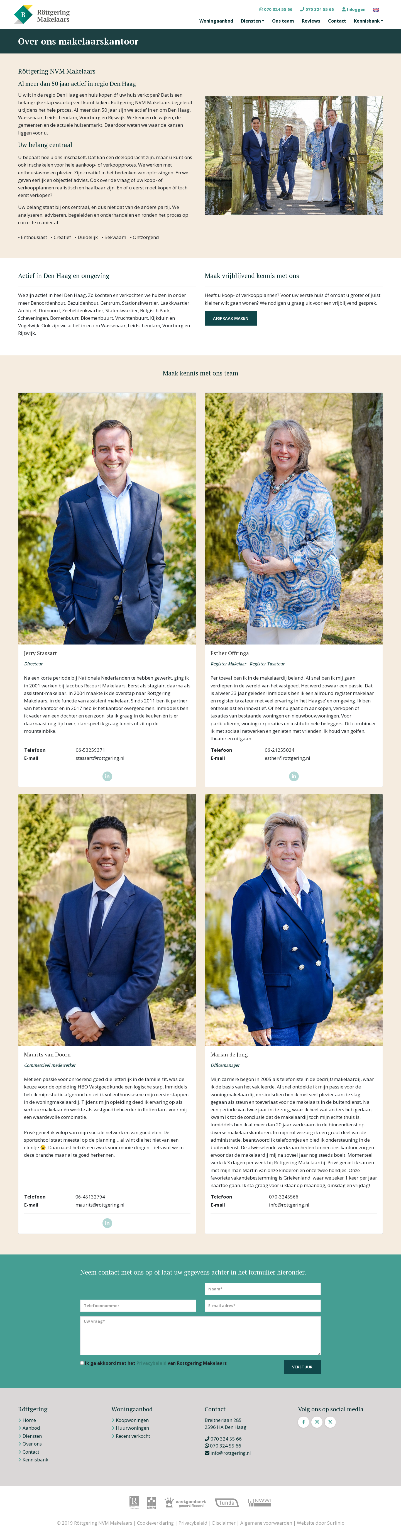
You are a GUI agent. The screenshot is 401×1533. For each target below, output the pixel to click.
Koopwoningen (132, 1420)
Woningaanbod (216, 21)
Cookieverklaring (155, 1523)
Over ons (32, 1444)
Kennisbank (367, 21)
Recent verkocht (133, 1436)
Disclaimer (224, 1523)
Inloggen (353, 9)
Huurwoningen (132, 1428)
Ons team (283, 21)
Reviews (311, 21)
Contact (337, 21)
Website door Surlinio (320, 1523)
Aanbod (31, 1428)
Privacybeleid (151, 1363)
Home (29, 1420)
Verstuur (302, 1367)
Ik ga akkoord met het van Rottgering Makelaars (153, 1363)
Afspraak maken (230, 318)
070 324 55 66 (275, 9)
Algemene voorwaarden (266, 1523)
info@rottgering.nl (228, 1453)
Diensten (251, 21)
